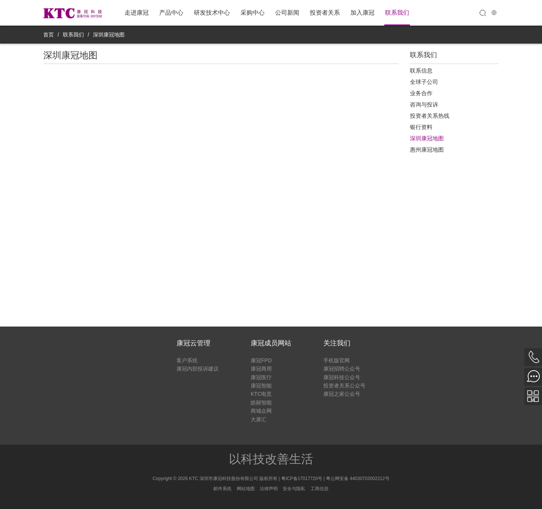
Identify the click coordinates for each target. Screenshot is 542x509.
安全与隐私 (294, 488)
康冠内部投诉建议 (198, 369)
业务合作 (421, 93)
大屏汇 (258, 419)
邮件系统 (222, 488)
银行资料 (421, 127)
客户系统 (187, 360)
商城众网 (261, 411)
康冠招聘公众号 (341, 369)
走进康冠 (137, 12)
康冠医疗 (261, 377)
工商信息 (320, 488)
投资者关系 (325, 12)
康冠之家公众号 (341, 394)
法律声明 (269, 488)
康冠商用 (261, 369)
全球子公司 (424, 82)
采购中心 (253, 12)
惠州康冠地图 (427, 149)
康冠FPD (261, 360)
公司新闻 (287, 12)
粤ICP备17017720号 (301, 478)
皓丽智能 (261, 403)
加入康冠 (362, 12)
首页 (48, 35)
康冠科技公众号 (341, 377)
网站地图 (246, 488)
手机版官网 (336, 360)
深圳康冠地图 (109, 35)
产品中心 (171, 12)
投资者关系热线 (429, 115)
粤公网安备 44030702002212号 (358, 478)
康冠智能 (261, 386)
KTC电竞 (261, 394)
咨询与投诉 (424, 104)
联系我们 (397, 12)
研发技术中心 (212, 12)
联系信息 (421, 70)
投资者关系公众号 (344, 386)
